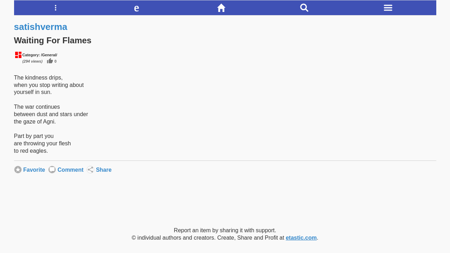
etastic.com (301, 238)
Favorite (18, 169)
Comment (52, 169)
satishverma (41, 26)
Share (90, 169)
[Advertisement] (225, 204)
